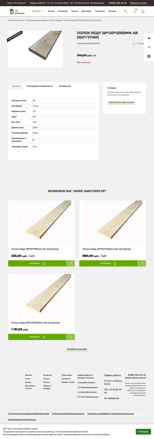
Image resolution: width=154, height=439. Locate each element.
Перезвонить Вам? (138, 3)
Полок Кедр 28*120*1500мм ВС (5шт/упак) (35, 249)
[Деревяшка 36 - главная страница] (16, 11)
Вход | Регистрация (16, 3)
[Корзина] (142, 11)
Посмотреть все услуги (121, 102)
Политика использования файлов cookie (28, 413)
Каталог (20, 20)
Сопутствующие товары (37, 20)
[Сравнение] (134, 11)
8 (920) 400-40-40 (118, 3)
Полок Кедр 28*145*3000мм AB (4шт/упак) (35, 322)
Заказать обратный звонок (135, 378)
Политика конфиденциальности (68, 413)
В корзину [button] (34, 263)
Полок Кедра (55, 20)
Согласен (143, 431)
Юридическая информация (22, 419)
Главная (11, 20)
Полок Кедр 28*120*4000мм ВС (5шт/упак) (106, 249)
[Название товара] (41, 222)
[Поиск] (126, 11)
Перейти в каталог (77, 349)
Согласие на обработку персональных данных (110, 413)
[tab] (15, 86)
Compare (141, 43)
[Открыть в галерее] (35, 49)
